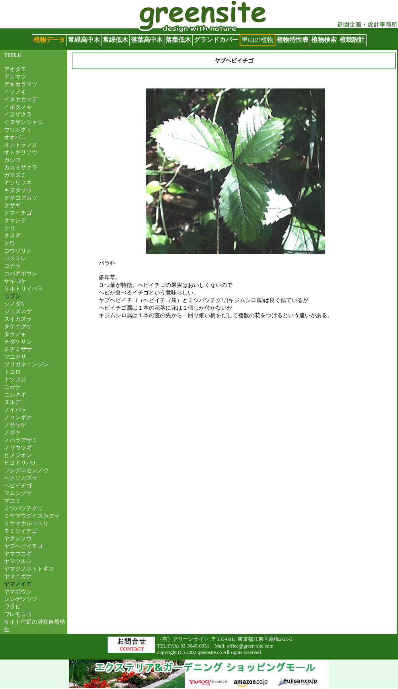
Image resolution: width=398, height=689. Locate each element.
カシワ (12, 160)
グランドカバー (216, 39)
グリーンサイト (22, 3)
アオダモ (15, 69)
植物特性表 (292, 39)
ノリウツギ (18, 447)
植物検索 (324, 39)
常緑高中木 (84, 39)
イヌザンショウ (23, 122)
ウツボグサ (18, 129)
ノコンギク (18, 417)
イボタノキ (18, 107)
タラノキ (15, 334)
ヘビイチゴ (18, 485)
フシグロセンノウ (26, 470)
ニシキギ (15, 394)
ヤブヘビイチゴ (23, 546)
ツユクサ (15, 356)
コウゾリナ (18, 250)
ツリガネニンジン (26, 364)
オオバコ (15, 137)
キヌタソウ (18, 190)
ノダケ (12, 432)
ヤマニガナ (18, 576)
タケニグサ (18, 326)
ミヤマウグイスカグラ (32, 515)
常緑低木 (115, 39)
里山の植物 (257, 39)
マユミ (12, 500)
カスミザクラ (20, 167)
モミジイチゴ (20, 531)
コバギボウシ (20, 273)
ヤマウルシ (18, 561)
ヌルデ (12, 402)
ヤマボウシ (18, 591)
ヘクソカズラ (20, 478)
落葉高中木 (147, 39)
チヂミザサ (18, 349)
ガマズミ (15, 175)
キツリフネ (18, 182)
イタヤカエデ (20, 99)
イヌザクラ (18, 114)
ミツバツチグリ (23, 508)
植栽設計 (352, 39)
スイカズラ (18, 319)
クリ (9, 228)
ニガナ (12, 387)
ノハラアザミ (20, 440)
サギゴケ (15, 281)
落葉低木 (178, 39)
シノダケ (15, 303)
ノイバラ (15, 409)
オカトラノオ (20, 144)
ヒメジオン (18, 455)
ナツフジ (15, 379)
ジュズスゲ (18, 311)
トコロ (12, 372)
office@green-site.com (250, 646)
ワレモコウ (18, 614)
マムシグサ (18, 493)
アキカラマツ (20, 84)
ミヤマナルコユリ (26, 523)
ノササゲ (15, 425)
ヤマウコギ (18, 553)
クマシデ (15, 220)
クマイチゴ (18, 213)
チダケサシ (18, 341)
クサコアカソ (20, 197)
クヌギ (12, 235)
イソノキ (15, 91)
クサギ (12, 205)
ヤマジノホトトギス (29, 568)
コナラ (12, 266)
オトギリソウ (20, 152)
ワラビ (12, 606)
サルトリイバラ (23, 288)
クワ (9, 243)
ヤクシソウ (18, 538)
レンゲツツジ (20, 599)
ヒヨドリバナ (20, 462)
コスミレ (15, 258)
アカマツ (15, 76)
